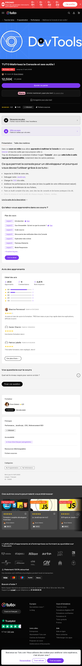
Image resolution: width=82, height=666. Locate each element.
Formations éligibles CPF (65, 610)
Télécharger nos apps (64, 638)
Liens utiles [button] (34, 628)
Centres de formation (37, 638)
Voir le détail (11, 257)
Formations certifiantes (64, 613)
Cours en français (11, 611)
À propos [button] (33, 604)
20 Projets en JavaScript (69, 517)
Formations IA (61, 616)
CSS (15, 180)
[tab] (7, 143)
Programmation (22, 20)
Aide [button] (57, 628)
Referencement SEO (36, 425)
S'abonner (10, 410)
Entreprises (34, 631)
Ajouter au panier (41, 85)
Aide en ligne (61, 631)
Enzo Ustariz (18, 74)
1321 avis (10, 632)
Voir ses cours (21, 410)
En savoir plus (59, 93)
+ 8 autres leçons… (12, 251)
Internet (5, 152)
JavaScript (21, 177)
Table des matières (22, 143)
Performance (35, 20)
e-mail (13, 590)
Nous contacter (62, 634)
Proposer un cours (36, 641)
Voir (28, 221)
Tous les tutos (9, 20)
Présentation (7, 143)
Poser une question (12, 384)
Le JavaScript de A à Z (40, 517)
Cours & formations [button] (63, 604)
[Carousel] (41, 514)
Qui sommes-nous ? (37, 607)
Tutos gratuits (61, 619)
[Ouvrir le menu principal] (3, 13)
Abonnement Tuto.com (38, 634)
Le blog (32, 610)
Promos (59, 622)
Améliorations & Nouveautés (40, 644)
